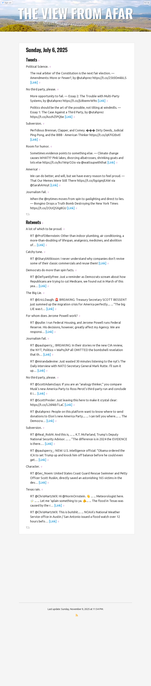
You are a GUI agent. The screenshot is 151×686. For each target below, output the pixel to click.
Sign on (6, 3)
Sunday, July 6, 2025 (46, 50)
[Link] (34, 82)
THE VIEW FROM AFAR (75, 13)
